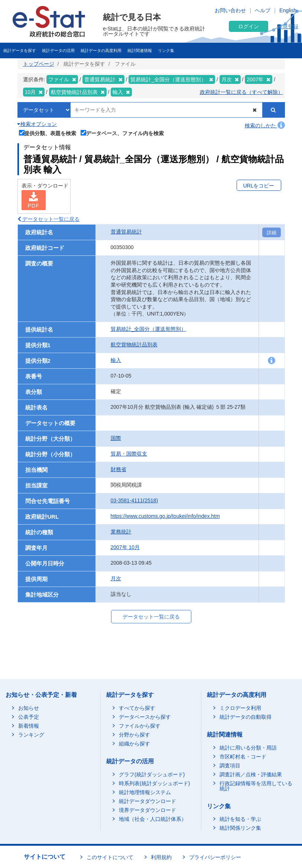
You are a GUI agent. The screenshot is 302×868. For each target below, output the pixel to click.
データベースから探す (145, 716)
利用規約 (161, 857)
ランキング (31, 734)
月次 (116, 578)
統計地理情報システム (145, 792)
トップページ (38, 64)
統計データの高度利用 (101, 50)
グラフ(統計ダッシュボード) (152, 774)
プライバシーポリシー (215, 857)
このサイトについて (110, 857)
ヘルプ (262, 10)
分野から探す (134, 734)
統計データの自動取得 (246, 716)
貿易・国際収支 (129, 454)
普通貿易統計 (126, 232)
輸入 (116, 360)
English (287, 10)
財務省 (118, 469)
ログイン (248, 26)
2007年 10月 (125, 547)
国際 (116, 438)
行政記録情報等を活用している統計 (256, 786)
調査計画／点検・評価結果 (251, 774)
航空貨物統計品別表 (134, 344)
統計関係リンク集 (240, 828)
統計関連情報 (139, 50)
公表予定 (28, 716)
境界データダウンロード (147, 810)
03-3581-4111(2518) (134, 500)
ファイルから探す (139, 725)
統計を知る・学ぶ (240, 819)
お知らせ (28, 708)
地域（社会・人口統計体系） (152, 819)
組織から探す (134, 743)
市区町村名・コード (243, 756)
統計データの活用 (58, 50)
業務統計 (121, 532)
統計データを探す (19, 50)
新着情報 (28, 725)
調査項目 (230, 765)
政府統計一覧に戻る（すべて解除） (241, 92)
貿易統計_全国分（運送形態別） (148, 329)
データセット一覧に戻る (48, 219)
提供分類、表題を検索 (47, 133)
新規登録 (287, 26)
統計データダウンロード (147, 801)
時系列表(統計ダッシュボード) (154, 783)
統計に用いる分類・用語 (248, 747)
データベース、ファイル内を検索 (122, 133)
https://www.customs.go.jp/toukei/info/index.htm (165, 516)
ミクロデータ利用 (240, 708)
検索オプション (37, 124)
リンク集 (166, 50)
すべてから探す (137, 708)
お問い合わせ (230, 10)
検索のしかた (265, 125)
